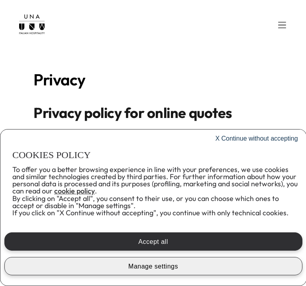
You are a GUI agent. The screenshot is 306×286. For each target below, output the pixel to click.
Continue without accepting (256, 138)
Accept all (153, 241)
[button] (282, 25)
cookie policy (74, 190)
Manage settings (153, 266)
